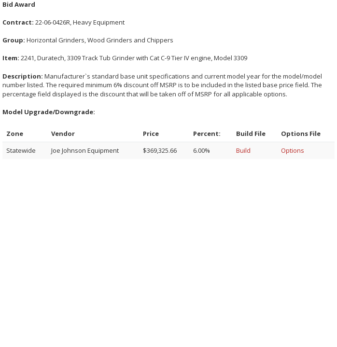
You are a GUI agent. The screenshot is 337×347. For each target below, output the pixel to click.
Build (243, 150)
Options (292, 150)
